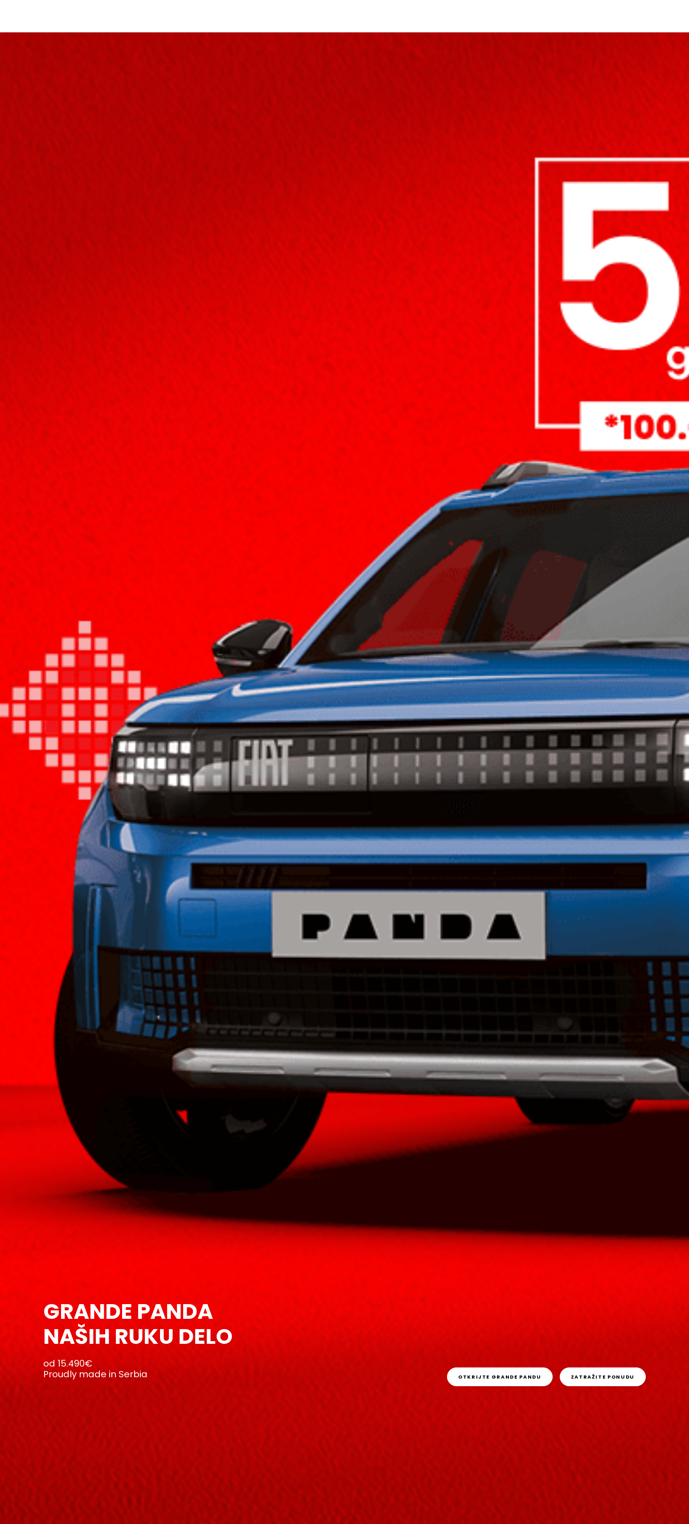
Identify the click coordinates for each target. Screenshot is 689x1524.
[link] (500, 1376)
